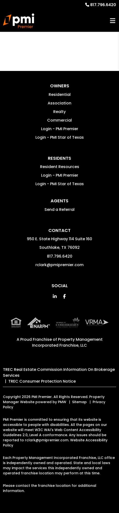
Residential (60, 94)
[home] (18, 20)
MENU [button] (112, 21)
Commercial (59, 120)
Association (59, 103)
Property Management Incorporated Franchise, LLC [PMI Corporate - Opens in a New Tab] (67, 342)
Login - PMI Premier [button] (59, 129)
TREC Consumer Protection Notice (42, 381)
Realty (59, 111)
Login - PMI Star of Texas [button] (59, 137)
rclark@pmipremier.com (59, 265)
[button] (54, 296)
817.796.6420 (103, 5)
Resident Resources (59, 167)
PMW (62, 401)
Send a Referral (59, 209)
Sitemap (79, 401)
